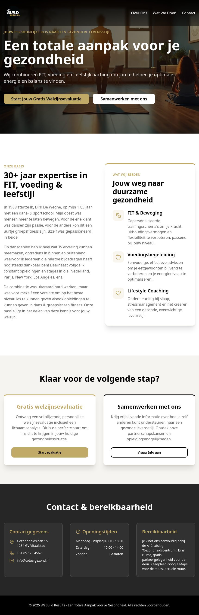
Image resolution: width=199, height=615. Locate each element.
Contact (188, 13)
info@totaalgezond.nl (33, 560)
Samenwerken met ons (124, 99)
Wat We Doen (165, 13)
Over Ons (139, 13)
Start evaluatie (49, 452)
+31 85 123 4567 (29, 553)
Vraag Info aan (149, 452)
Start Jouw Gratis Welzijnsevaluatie (46, 99)
